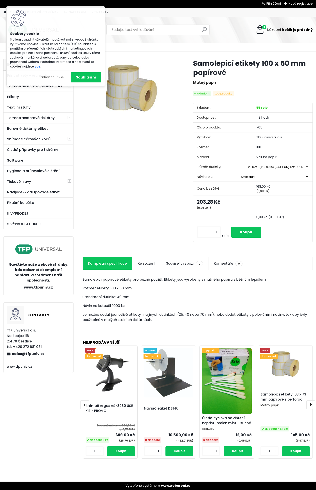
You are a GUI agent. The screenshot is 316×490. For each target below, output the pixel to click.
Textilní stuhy (19, 107)
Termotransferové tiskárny (31, 117)
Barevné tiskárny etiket (27, 128)
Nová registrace (301, 3)
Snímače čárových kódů (28, 139)
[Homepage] (4, 12)
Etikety (13, 96)
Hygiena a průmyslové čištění (33, 170)
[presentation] (84, 404)
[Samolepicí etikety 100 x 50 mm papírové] (131, 89)
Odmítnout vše (52, 77)
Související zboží (184, 263)
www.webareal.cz (175, 485)
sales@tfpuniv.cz (28, 353)
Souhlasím (86, 77)
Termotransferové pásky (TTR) (34, 86)
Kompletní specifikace (107, 263)
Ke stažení (146, 263)
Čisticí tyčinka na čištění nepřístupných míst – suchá (226, 420)
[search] (204, 31)
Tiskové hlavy (19, 181)
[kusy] (209, 232)
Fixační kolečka (20, 202)
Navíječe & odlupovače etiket (33, 192)
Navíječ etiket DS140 (161, 408)
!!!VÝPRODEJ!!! (19, 213)
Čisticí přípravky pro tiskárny (32, 149)
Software (15, 160)
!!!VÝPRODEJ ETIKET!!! (25, 223)
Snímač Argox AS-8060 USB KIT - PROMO (109, 408)
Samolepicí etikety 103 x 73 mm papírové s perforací (283, 397)
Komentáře (228, 263)
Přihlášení (273, 3)
